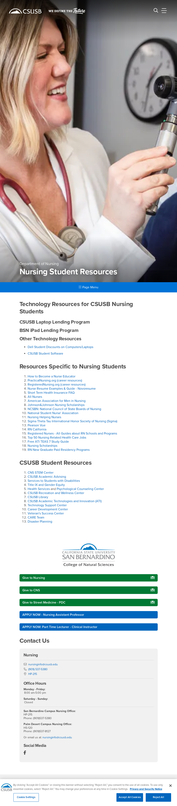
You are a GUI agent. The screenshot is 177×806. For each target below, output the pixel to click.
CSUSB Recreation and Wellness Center (56, 493)
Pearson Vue (37, 425)
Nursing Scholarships (42, 446)
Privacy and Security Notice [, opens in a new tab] (146, 791)
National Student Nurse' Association (53, 413)
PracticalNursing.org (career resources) (55, 380)
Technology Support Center (47, 505)
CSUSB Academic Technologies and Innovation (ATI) (65, 501)
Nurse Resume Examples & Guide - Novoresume (62, 389)
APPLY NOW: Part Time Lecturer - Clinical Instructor (59, 627)
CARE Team (36, 517)
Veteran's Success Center (46, 513)
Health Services (39, 489)
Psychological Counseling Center (80, 489)
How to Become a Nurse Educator (51, 376)
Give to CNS (31, 590)
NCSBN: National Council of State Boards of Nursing (64, 409)
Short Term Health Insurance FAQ (51, 393)
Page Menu (88, 287)
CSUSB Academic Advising (47, 477)
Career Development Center (48, 509)
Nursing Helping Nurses (44, 417)
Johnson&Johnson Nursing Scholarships (56, 405)
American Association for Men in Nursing (57, 401)
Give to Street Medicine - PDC (43, 602)
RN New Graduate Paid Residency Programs (59, 450)
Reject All (158, 800)
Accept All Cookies (130, 800)
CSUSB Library (38, 497)
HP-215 (32, 674)
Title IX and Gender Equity (46, 485)
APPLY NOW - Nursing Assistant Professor (53, 615)
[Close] (170, 788)
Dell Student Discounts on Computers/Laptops (60, 347)
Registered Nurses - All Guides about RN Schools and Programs (72, 433)
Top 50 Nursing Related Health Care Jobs (57, 438)
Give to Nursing (33, 578)
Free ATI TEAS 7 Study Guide (48, 442)
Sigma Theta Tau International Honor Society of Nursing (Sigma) (72, 421)
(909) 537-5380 (38, 669)
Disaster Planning (40, 522)
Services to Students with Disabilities (54, 481)
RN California (37, 429)
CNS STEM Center (40, 473)
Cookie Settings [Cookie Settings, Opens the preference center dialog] (26, 800)
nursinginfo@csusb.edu (43, 664)
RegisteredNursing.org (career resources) (57, 385)
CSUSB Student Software (45, 354)
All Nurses (35, 397)
